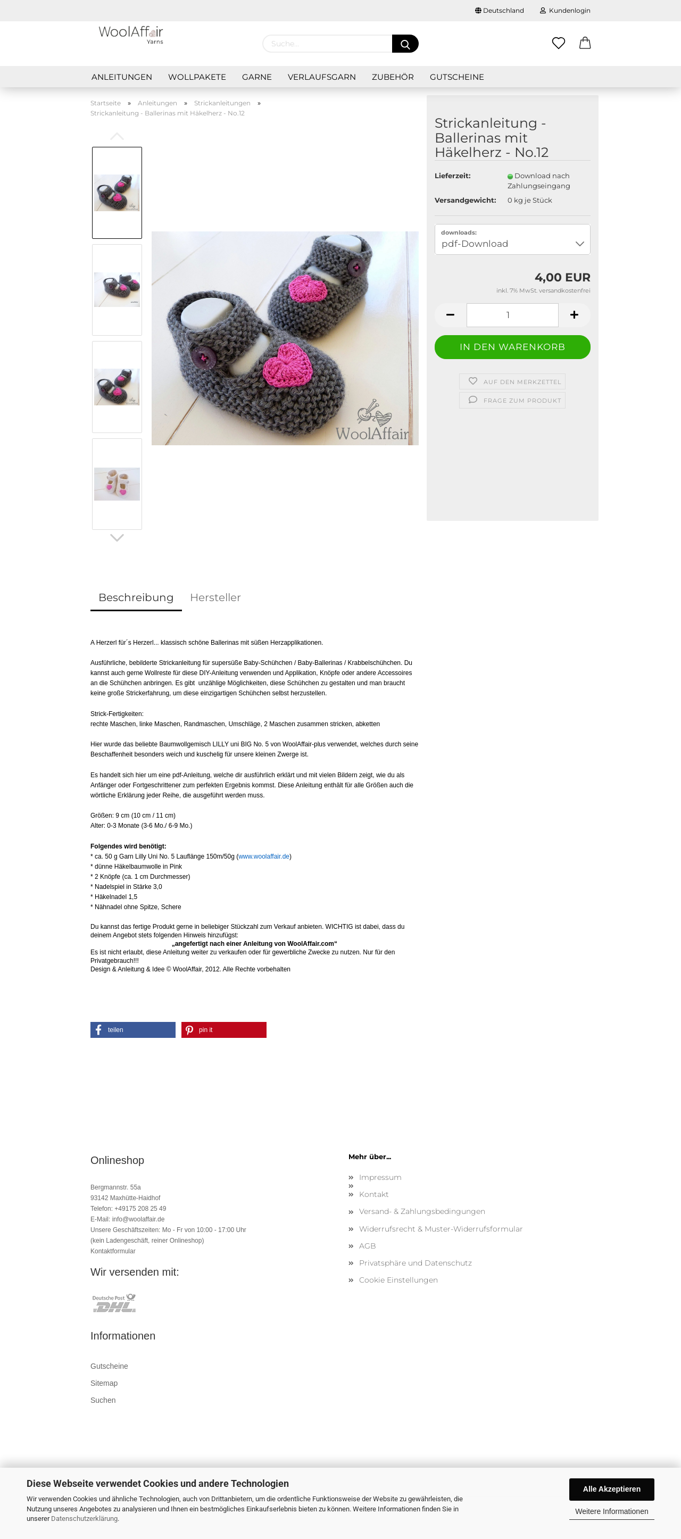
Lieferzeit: (452, 175)
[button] (133, 1030)
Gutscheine (457, 77)
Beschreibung (136, 597)
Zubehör (393, 77)
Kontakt (374, 1194)
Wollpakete (197, 77)
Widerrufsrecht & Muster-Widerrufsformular (441, 1229)
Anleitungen (122, 77)
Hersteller (215, 597)
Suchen (102, 1400)
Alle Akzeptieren (612, 1489)
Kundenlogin (565, 10)
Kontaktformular (113, 1251)
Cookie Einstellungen (398, 1280)
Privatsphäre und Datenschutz (415, 1263)
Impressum (380, 1177)
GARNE (257, 77)
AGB (367, 1246)
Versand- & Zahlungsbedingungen (422, 1211)
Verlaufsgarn (322, 77)
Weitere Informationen (611, 1511)
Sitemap (104, 1383)
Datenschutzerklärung (84, 1519)
